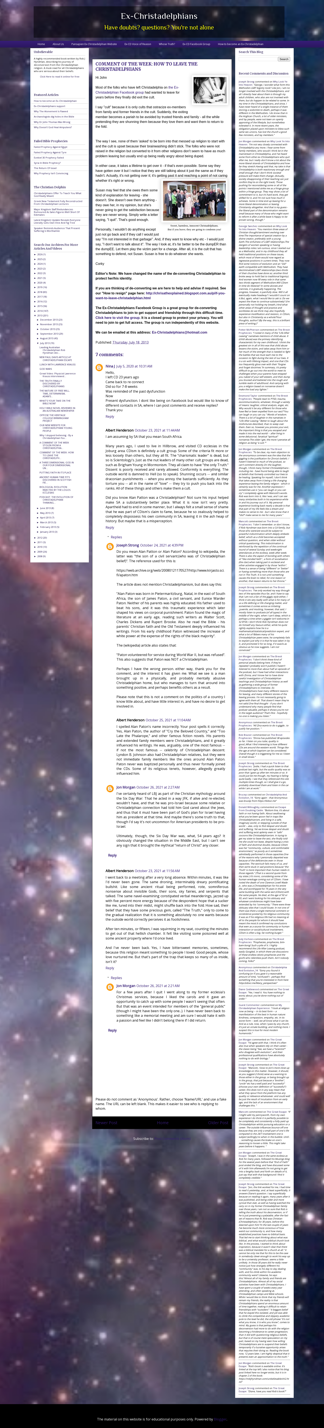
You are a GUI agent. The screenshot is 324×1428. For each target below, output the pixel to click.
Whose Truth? (167, 44)
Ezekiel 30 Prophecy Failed (49, 157)
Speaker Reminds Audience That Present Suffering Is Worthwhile (57, 229)
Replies (116, 537)
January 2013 (47, 531)
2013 (40, 315)
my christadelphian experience (260, 1006)
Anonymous (245, 722)
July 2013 (45, 343)
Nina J (110, 366)
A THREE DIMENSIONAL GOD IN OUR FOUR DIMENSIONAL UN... (57, 465)
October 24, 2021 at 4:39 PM (162, 545)
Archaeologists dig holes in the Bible (54, 116)
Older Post (218, 1122)
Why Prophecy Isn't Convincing (51, 173)
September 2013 (49, 333)
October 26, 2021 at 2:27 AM (158, 787)
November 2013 (49, 324)
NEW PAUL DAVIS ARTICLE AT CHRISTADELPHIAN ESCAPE (56, 358)
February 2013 (48, 526)
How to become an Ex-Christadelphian (240, 44)
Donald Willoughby (249, 807)
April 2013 (46, 517)
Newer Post (106, 1122)
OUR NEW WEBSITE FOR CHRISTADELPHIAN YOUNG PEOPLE (56, 428)
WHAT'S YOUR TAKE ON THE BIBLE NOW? (55, 402)
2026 (40, 254)
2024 (40, 263)
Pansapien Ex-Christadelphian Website (94, 44)
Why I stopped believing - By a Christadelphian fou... (56, 436)
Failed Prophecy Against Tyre (50, 152)
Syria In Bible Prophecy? (47, 162)
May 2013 (45, 512)
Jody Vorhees (246, 939)
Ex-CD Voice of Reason (138, 44)
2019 (40, 287)
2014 (40, 310)
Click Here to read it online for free (59, 76)
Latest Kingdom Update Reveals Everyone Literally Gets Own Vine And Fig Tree (57, 221)
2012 (40, 537)
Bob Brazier (245, 734)
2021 (40, 278)
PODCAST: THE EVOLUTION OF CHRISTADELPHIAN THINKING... (56, 499)
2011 (40, 542)
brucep (243, 794)
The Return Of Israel (45, 168)
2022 (40, 273)
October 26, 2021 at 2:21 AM (158, 985)
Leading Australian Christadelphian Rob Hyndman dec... (52, 350)
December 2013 (49, 319)
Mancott (243, 521)
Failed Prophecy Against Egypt (50, 146)
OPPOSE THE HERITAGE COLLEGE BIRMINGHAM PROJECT (54, 418)
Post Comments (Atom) (172, 1138)
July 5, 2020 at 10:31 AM (134, 366)
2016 (40, 301)
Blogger (220, 1419)
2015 (40, 306)
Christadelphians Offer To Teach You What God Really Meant (57, 194)
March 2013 (47, 522)
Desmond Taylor (248, 395)
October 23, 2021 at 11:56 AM (157, 871)
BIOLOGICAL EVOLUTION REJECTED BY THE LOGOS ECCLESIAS (55, 489)
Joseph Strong (127, 545)
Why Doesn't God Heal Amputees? (53, 127)
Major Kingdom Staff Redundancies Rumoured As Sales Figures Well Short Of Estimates (57, 212)
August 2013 (47, 338)
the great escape (277, 1111)
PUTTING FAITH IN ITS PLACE (55, 472)
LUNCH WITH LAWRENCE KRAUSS (57, 364)
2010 (40, 546)
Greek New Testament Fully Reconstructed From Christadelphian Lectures (58, 202)
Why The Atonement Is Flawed (51, 111)
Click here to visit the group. (118, 318)
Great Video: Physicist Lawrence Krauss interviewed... (58, 375)
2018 (40, 292)
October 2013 (48, 329)
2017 (40, 296)
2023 (40, 268)
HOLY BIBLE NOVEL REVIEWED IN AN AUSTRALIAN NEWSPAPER (57, 409)
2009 (40, 551)
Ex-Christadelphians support (49, 106)
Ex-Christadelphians (159, 16)
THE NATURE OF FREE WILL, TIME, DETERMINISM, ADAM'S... (55, 393)
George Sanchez (248, 226)
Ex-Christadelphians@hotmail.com (179, 332)
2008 (40, 556)
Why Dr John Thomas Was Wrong (52, 122)
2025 (40, 259)
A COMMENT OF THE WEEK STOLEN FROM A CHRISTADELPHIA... (54, 445)
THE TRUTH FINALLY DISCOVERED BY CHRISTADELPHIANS (52, 383)
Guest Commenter (249, 1005)
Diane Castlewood (249, 989)
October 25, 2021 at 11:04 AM (168, 720)
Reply (110, 416)
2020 (40, 282)
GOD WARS (46, 368)
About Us (58, 44)
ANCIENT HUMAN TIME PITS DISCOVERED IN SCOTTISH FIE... (55, 480)
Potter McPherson (249, 329)
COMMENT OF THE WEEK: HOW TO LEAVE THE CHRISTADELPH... (57, 455)
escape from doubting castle (262, 809)
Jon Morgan (125, 787)
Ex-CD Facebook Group (196, 44)
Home (41, 44)
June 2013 (45, 508)
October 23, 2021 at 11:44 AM (157, 430)
